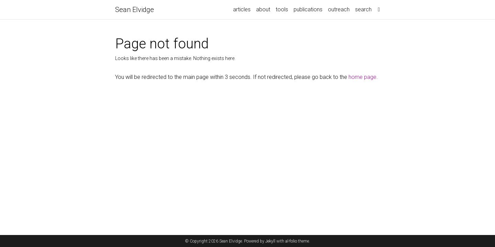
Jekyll (270, 241)
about (263, 9)
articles (242, 9)
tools (282, 9)
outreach (339, 9)
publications (308, 9)
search (363, 9)
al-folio (291, 241)
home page (362, 77)
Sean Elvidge (134, 9)
